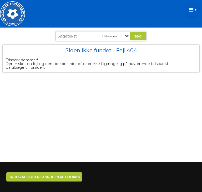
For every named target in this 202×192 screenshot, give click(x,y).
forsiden (36, 67)
